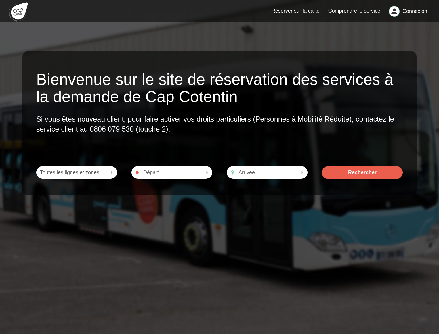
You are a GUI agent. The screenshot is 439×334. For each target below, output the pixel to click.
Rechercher (362, 177)
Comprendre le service (354, 13)
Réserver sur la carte (296, 13)
